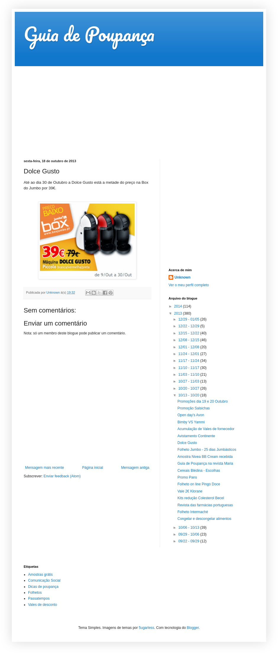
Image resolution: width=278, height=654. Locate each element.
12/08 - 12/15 (189, 340)
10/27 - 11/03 (189, 381)
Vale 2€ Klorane (190, 491)
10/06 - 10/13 (189, 528)
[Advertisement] (125, 107)
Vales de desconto (42, 605)
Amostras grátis (40, 574)
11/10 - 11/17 (189, 368)
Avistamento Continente (196, 436)
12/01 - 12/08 (189, 347)
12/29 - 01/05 (189, 319)
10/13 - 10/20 (189, 395)
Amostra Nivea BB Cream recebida (205, 457)
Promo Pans (187, 477)
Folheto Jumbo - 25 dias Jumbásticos (206, 450)
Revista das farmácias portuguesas (205, 505)
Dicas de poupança (43, 587)
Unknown (182, 277)
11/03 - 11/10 (189, 374)
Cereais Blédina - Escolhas (198, 470)
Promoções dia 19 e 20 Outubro (202, 401)
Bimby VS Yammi (191, 422)
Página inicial (92, 468)
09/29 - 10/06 (189, 534)
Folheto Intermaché (192, 512)
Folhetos (35, 592)
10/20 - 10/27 (189, 388)
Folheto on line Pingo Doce (198, 484)
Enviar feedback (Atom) (61, 476)
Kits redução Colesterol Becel (200, 498)
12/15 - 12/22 (189, 333)
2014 (178, 306)
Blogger (193, 628)
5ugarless (146, 628)
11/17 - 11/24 (189, 361)
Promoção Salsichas (193, 408)
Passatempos (39, 598)
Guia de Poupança (89, 33)
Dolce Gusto (187, 443)
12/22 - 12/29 (189, 326)
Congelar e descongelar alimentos (204, 519)
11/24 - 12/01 (189, 354)
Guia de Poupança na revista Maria (205, 463)
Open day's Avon (190, 415)
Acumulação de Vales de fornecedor (206, 429)
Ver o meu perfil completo (189, 285)
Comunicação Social (44, 580)
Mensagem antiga (135, 468)
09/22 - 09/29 (189, 541)
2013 (178, 313)
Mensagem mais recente (44, 468)
